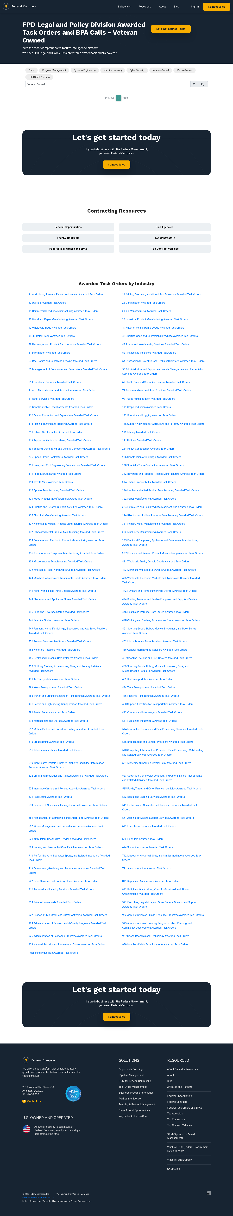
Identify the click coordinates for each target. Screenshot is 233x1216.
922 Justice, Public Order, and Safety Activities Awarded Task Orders (68, 915)
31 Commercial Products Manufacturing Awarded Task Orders (64, 311)
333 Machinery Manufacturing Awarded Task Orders (151, 532)
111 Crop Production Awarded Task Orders (146, 407)
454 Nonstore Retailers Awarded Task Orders (54, 649)
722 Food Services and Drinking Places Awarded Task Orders (64, 881)
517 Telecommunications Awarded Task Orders (55, 750)
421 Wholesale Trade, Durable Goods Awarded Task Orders (155, 561)
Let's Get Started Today (170, 28)
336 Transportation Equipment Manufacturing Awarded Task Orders (66, 553)
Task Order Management (133, 1086)
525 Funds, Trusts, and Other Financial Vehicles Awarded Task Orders (161, 788)
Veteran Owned (161, 70)
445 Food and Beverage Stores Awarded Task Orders (59, 612)
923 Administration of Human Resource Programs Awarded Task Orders (163, 915)
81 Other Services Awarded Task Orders (51, 398)
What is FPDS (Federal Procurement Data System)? (187, 1149)
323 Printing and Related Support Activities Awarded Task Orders (66, 507)
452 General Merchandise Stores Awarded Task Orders (60, 641)
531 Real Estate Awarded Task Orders (50, 796)
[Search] (108, 84)
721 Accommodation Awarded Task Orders (146, 868)
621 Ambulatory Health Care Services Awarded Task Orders (62, 839)
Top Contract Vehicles (165, 248)
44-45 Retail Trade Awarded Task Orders (52, 336)
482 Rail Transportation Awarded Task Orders (148, 679)
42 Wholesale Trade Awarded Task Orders (52, 327)
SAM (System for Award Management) (181, 1136)
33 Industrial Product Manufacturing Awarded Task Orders (155, 319)
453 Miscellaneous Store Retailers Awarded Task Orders (154, 641)
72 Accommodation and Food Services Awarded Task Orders (156, 390)
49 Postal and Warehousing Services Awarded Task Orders (155, 344)
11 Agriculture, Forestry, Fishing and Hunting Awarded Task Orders (66, 294)
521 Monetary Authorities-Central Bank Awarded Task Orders (156, 763)
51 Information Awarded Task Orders (49, 352)
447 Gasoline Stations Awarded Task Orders (54, 620)
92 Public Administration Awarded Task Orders (148, 398)
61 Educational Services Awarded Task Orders (55, 382)
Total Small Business (39, 77)
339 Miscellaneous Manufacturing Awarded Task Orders (60, 561)
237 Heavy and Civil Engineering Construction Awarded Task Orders (67, 465)
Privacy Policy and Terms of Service (38, 1197)
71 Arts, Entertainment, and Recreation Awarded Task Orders (63, 390)
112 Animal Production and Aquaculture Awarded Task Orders (63, 415)
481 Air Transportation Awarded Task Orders (54, 679)
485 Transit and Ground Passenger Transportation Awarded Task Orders (69, 695)
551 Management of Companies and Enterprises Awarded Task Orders (69, 817)
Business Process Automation (136, 1092)
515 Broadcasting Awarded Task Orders (51, 741)
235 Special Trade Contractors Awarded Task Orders (58, 457)
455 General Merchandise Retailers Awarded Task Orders (154, 649)
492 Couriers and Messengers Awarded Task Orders (152, 712)
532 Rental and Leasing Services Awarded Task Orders (153, 796)
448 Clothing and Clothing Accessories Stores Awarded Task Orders (161, 620)
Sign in (195, 6)
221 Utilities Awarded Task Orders (141, 440)
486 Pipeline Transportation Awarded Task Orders (150, 695)
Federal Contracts (68, 238)
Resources (145, 6)
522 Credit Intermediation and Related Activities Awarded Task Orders (68, 775)
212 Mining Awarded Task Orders (141, 432)
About (162, 6)
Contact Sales (216, 6)
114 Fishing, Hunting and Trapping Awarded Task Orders (60, 423)
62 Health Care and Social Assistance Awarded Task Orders (156, 382)
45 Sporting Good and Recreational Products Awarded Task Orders (160, 336)
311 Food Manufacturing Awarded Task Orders (55, 473)
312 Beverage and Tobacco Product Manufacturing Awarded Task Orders (163, 473)
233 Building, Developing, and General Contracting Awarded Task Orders (69, 448)
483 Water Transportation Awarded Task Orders (55, 687)
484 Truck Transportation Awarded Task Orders (148, 687)
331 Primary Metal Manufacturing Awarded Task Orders (153, 523)
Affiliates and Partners (179, 1086)
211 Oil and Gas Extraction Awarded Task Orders (56, 432)
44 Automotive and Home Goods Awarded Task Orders (153, 327)
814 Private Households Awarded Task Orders (55, 902)
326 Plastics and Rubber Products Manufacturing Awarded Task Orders (162, 515)
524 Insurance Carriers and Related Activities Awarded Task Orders (67, 788)
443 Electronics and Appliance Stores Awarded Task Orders (62, 599)
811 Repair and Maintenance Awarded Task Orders (151, 881)
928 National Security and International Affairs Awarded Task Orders (67, 944)
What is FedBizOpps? (179, 1159)
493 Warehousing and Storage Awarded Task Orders (58, 720)
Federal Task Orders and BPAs (68, 248)
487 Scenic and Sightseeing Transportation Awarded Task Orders (65, 704)
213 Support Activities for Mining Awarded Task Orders (60, 440)
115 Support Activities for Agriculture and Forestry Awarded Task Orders (163, 423)
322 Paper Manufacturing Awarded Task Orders (149, 498)
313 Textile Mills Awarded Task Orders (51, 482)
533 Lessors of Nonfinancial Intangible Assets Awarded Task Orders (68, 805)
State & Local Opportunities (134, 1110)
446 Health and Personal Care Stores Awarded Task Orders (155, 612)
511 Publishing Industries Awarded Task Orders (149, 720)
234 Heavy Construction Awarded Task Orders (148, 448)
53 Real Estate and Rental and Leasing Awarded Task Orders (63, 361)
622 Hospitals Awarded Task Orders (143, 839)
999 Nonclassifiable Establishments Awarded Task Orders (155, 944)
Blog (176, 6)
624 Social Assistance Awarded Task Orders (147, 847)
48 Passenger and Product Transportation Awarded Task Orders (65, 344)
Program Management (54, 70)
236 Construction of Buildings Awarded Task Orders (151, 457)
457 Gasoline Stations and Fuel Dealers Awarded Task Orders (157, 658)
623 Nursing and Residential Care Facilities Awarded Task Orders (66, 847)
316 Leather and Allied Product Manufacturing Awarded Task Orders (160, 490)
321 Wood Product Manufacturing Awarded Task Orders (60, 498)
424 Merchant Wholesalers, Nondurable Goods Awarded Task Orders (68, 578)
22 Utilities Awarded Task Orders (47, 302)
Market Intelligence (130, 1098)
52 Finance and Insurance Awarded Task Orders (149, 352)
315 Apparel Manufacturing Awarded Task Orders (56, 490)
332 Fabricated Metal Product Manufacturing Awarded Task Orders (66, 532)
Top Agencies (164, 227)
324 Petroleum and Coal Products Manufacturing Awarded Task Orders (162, 507)
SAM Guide (173, 1168)
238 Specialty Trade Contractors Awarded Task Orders (153, 465)
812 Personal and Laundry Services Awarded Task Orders (61, 889)
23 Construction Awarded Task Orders (143, 302)
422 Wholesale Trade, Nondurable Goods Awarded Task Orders (64, 569)
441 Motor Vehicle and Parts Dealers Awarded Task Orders (62, 590)
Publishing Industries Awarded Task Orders (53, 952)
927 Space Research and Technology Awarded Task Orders (155, 936)
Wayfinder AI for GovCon (133, 1116)
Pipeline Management (131, 1075)
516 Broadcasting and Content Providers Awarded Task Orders (157, 741)
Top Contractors (165, 238)
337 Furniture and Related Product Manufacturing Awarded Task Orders (162, 553)
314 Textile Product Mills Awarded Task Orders (149, 482)
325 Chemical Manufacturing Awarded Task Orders (57, 515)
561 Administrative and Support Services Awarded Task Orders (158, 817)
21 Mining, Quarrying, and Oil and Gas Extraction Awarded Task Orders (161, 294)
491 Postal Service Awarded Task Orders (52, 712)
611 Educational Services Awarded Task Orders (149, 826)
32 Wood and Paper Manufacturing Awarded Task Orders (61, 319)
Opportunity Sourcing (131, 1069)
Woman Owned (184, 70)
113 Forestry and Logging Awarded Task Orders (149, 415)
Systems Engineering (85, 70)
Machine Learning (113, 70)
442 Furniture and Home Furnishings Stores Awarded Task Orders (159, 590)
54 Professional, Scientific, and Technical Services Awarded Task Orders (163, 361)
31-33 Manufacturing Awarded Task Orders (146, 311)
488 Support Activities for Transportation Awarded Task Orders (158, 704)
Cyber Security (137, 70)
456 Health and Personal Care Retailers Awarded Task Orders (63, 658)
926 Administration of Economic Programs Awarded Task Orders (65, 936)
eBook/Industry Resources (182, 1069)
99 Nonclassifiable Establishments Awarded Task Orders (61, 407)
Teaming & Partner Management (137, 1104)
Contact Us (34, 1101)
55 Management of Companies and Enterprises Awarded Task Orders (68, 369)
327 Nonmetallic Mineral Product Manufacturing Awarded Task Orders (68, 523)
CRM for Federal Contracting (135, 1081)
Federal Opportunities (68, 227)
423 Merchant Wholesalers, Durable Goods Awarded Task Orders (159, 569)
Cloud (31, 70)
